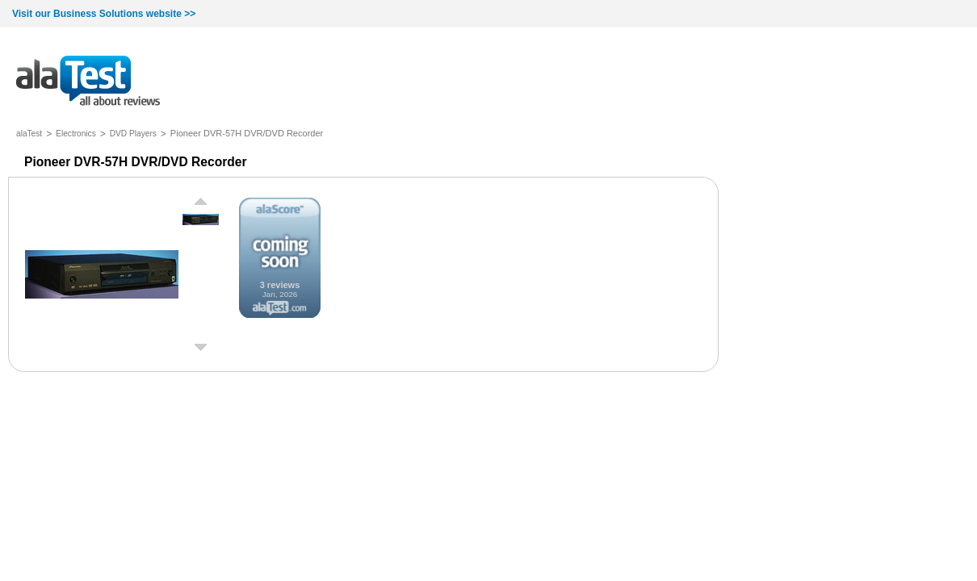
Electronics (76, 133)
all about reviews (88, 82)
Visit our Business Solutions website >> (103, 13)
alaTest (29, 133)
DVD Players (133, 133)
